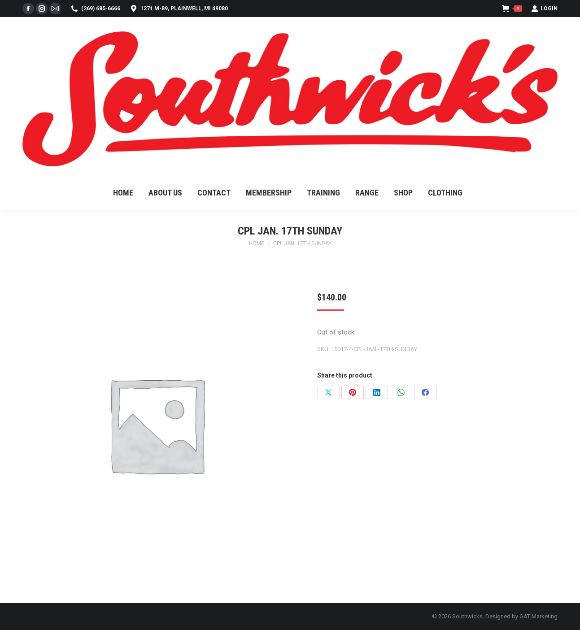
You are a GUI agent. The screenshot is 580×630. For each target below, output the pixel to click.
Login (544, 8)
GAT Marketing (538, 616)
